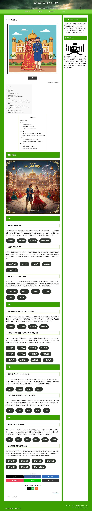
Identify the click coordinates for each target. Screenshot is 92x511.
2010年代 (10, 241)
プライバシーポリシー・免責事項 (73, 506)
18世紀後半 (33, 355)
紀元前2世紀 (24, 462)
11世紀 (10, 411)
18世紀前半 (46, 355)
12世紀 (39, 390)
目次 (31, 117)
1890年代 (22, 298)
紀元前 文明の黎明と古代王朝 (16, 112)
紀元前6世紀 (24, 468)
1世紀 (54, 440)
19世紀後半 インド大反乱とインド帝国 (19, 100)
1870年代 (22, 327)
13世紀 (29, 390)
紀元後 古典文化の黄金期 (15, 110)
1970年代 (24, 264)
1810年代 (44, 348)
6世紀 (9, 440)
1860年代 (33, 327)
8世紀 (38, 411)
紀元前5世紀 (11, 468)
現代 (9, 91)
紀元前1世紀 (11, 462)
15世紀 (10, 390)
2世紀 (45, 440)
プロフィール (84, 506)
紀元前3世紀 (37, 462)
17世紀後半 (11, 361)
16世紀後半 (36, 361)
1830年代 (22, 348)
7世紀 (46, 411)
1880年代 (10, 327)
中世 (9, 103)
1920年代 (36, 292)
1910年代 (47, 292)
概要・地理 (10, 90)
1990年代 (33, 241)
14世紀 (19, 390)
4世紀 (27, 440)
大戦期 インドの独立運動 (16, 96)
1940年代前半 (12, 292)
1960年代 (36, 264)
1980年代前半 (12, 264)
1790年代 (22, 355)
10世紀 (19, 411)
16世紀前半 (48, 361)
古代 (9, 108)
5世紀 (18, 440)
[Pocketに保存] (15, 481)
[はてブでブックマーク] (50, 478)
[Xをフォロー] (29, 489)
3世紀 (36, 440)
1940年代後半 (12, 270)
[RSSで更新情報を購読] (35, 489)
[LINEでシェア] (32, 481)
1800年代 (10, 355)
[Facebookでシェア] (32, 478)
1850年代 (44, 327)
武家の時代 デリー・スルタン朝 (17, 105)
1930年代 (24, 292)
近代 (9, 98)
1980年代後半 (45, 241)
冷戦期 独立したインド (15, 95)
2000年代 (22, 241)
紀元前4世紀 (50, 462)
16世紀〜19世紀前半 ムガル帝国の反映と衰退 (20, 102)
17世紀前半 (23, 361)
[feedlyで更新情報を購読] (32, 489)
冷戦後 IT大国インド (14, 93)
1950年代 (47, 264)
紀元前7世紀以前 (39, 468)
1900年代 (10, 298)
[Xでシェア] (15, 478)
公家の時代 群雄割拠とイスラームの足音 (19, 107)
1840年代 (10, 348)
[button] (32, 78)
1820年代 (33, 348)
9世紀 (29, 411)
